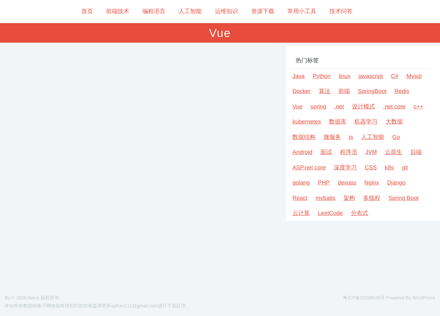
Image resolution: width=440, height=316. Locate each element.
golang (301, 182)
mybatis (325, 198)
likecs (33, 298)
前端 (344, 91)
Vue (297, 106)
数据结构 (303, 137)
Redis (401, 91)
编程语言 (154, 11)
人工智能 (190, 11)
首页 (87, 11)
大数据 (394, 121)
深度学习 (345, 167)
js (351, 137)
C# (394, 76)
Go (396, 137)
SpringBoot (372, 91)
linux (344, 76)
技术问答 (341, 11)
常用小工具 (302, 11)
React (299, 198)
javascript (370, 76)
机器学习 (365, 121)
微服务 (332, 137)
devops (347, 182)
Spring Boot (403, 198)
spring (318, 106)
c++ (418, 106)
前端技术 (117, 11)
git (405, 167)
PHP (324, 182)
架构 (349, 198)
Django (396, 182)
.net (339, 106)
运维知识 (226, 11)
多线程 (371, 198)
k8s (389, 167)
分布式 (359, 213)
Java (298, 76)
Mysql (413, 76)
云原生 (393, 152)
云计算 (301, 213)
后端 (416, 152)
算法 (324, 91)
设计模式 (363, 106)
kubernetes (306, 121)
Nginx (371, 182)
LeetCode (330, 213)
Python (322, 76)
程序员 (348, 152)
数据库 (337, 121)
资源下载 (262, 11)
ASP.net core (309, 167)
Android (302, 152)
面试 (326, 152)
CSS (371, 167)
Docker (301, 91)
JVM (371, 152)
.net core (394, 106)
